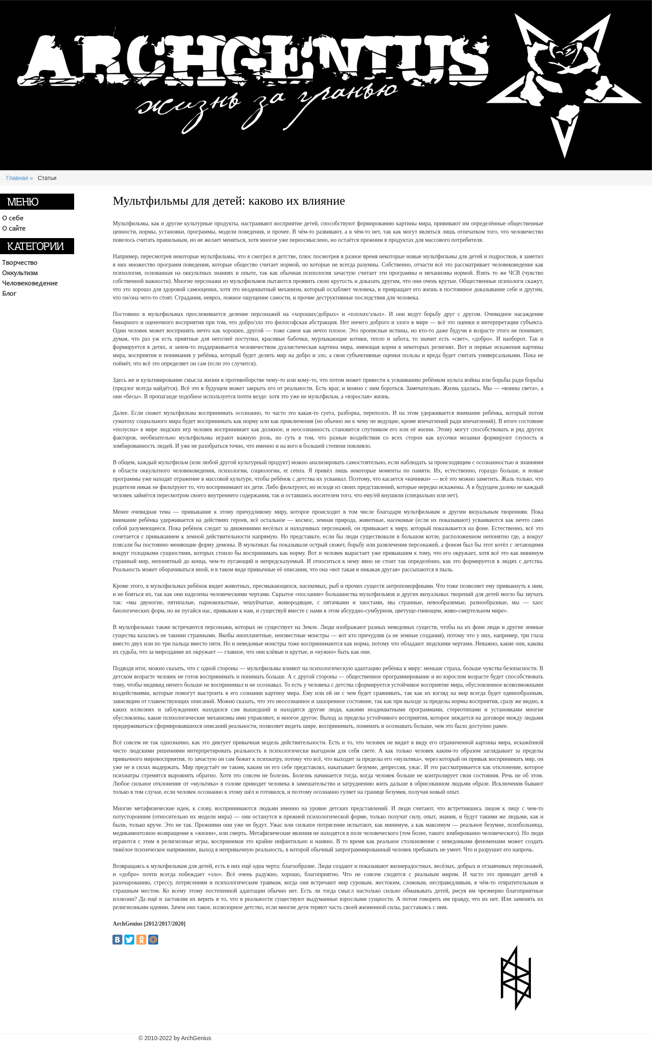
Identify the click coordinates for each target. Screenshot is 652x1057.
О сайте (14, 229)
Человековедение (30, 284)
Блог (9, 294)
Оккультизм (20, 273)
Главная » (19, 178)
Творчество (19, 263)
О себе (12, 218)
